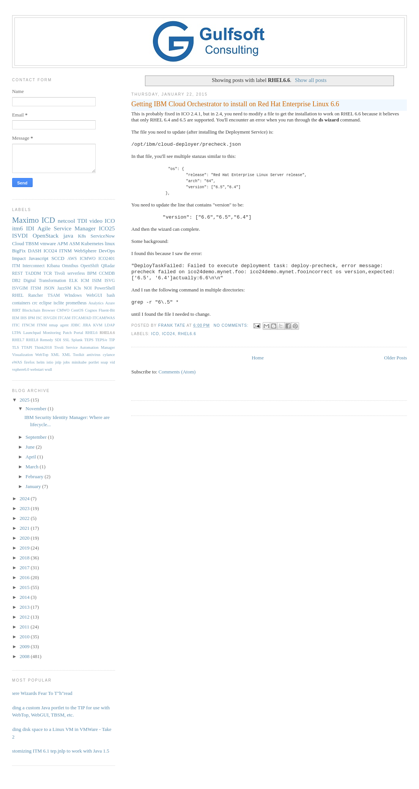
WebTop (42, 355)
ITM (16, 265)
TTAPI (26, 347)
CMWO (63, 310)
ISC (39, 318)
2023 (25, 508)
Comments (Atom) (177, 372)
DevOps (107, 251)
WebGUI (94, 295)
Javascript (39, 258)
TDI (82, 220)
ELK (73, 280)
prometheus (76, 303)
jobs (66, 362)
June (30, 447)
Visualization (22, 355)
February (34, 476)
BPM (92, 273)
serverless (76, 273)
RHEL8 (32, 340)
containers (21, 303)
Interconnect (33, 265)
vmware (48, 243)
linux (110, 243)
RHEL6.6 (187, 334)
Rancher (35, 295)
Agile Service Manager (67, 228)
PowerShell (105, 288)
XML (55, 355)
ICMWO (88, 258)
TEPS (88, 340)
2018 (25, 558)
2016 (25, 577)
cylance (109, 355)
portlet (93, 362)
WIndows (73, 295)
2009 (25, 646)
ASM (74, 243)
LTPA (16, 333)
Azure (110, 303)
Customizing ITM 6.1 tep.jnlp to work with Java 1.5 (57, 751)
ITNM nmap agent (53, 325)
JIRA (87, 325)
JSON (49, 288)
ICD (48, 220)
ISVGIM (20, 288)
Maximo (25, 220)
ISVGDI (50, 318)
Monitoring (52, 333)
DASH (34, 251)
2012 (25, 617)
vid (112, 362)
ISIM (97, 280)
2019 (25, 548)
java (68, 235)
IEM (15, 318)
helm (41, 362)
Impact (19, 258)
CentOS (77, 310)
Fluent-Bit (107, 310)
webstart (37, 369)
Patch (67, 333)
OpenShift (89, 265)
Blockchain (31, 310)
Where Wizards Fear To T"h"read (39, 693)
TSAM (53, 295)
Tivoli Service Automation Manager (84, 347)
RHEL (18, 295)
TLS (15, 347)
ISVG (109, 280)
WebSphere (85, 251)
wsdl (48, 369)
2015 (25, 587)
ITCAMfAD (81, 318)
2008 (25, 656)
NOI (88, 288)
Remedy (46, 340)
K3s (77, 288)
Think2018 (43, 347)
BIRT (16, 310)
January (33, 486)
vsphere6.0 (20, 369)
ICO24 (168, 334)
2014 (25, 597)
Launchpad (32, 333)
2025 (25, 400)
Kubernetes (92, 243)
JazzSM (64, 288)
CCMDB (107, 273)
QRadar (108, 265)
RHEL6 (91, 333)
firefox (29, 362)
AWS (72, 258)
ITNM (65, 251)
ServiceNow (102, 236)
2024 (25, 498)
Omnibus (70, 265)
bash (111, 295)
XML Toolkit (73, 355)
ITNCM (28, 325)
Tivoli (59, 273)
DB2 (16, 280)
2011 (25, 627)
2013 (25, 607)
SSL (66, 340)
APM (62, 243)
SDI (58, 340)
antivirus (93, 355)
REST (17, 273)
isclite (59, 303)
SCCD (58, 258)
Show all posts (310, 80)
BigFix (19, 251)
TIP (112, 340)
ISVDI (20, 235)
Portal (78, 333)
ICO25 (107, 228)
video (95, 220)
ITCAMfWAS (104, 318)
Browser (48, 310)
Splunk (76, 340)
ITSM (35, 288)
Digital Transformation (45, 280)
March (32, 466)
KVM (97, 325)
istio (49, 362)
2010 (25, 636)
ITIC (16, 325)
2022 (25, 518)
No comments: (232, 325)
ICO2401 (106, 258)
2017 (25, 567)
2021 (25, 528)
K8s (82, 236)
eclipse (45, 303)
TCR (47, 273)
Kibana (53, 265)
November (36, 408)
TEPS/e (101, 340)
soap (104, 362)
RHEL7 (18, 340)
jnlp (58, 362)
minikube (79, 362)
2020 (25, 538)
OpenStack (45, 235)
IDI (30, 228)
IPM (31, 318)
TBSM (32, 243)
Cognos (91, 310)
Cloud (18, 243)
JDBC (75, 325)
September (36, 437)
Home (258, 358)
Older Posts (395, 358)
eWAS (17, 362)
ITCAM (64, 318)
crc (35, 303)
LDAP (109, 325)
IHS (23, 318)
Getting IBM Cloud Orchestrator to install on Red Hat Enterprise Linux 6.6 (235, 104)
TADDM (33, 273)
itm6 (17, 228)
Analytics (96, 303)
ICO (155, 334)
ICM (85, 280)
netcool (66, 220)
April (31, 457)
